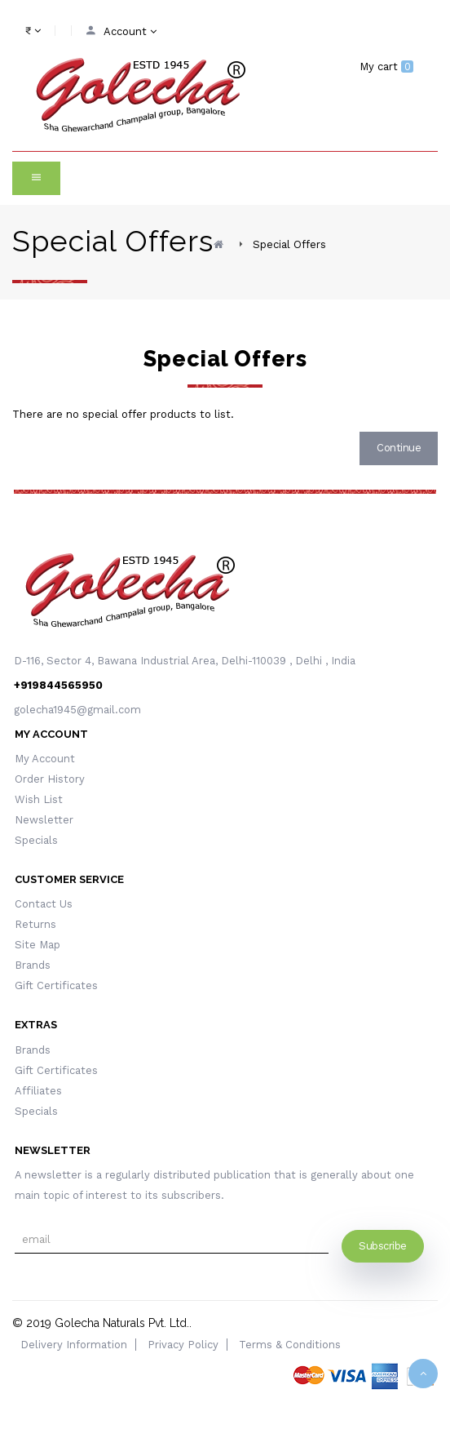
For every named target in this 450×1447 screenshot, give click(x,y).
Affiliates (38, 1091)
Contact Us (44, 904)
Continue (399, 448)
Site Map (37, 945)
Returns (35, 924)
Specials (36, 840)
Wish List (39, 799)
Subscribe (383, 1246)
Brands (33, 965)
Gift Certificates (56, 985)
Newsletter (44, 820)
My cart (386, 66)
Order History (50, 779)
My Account (45, 758)
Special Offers (289, 244)
